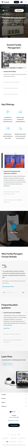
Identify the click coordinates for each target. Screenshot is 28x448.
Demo (16, 2)
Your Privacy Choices (12, 441)
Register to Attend (7, 364)
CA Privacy (20, 441)
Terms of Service (22, 438)
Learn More (6, 328)
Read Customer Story (8, 286)
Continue (19, 10)
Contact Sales (14, 425)
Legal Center (5, 438)
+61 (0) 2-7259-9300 (14, 417)
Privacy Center (13, 438)
